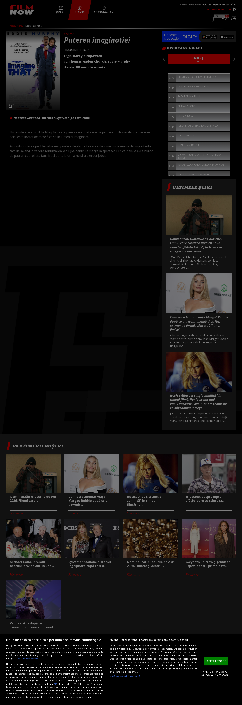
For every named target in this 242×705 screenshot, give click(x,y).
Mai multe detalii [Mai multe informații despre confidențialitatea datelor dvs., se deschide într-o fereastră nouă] (28, 658)
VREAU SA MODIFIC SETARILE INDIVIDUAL (214, 673)
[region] (121, 669)
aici (56, 683)
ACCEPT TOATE (216, 661)
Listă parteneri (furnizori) (125, 676)
